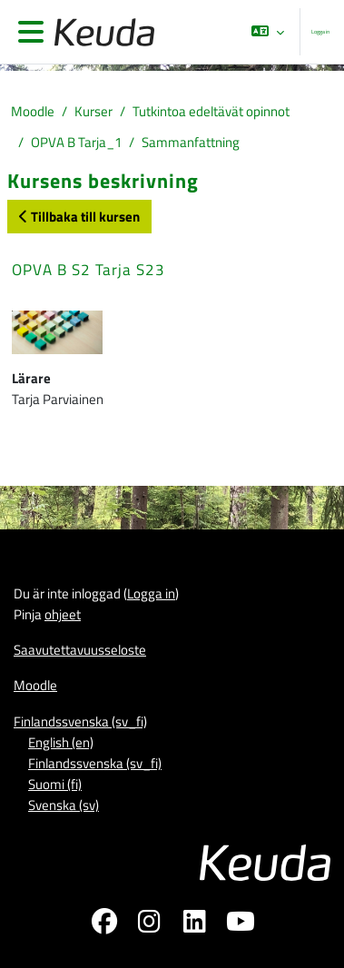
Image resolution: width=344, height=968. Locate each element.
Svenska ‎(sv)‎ (63, 805)
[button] (268, 32)
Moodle (32, 111)
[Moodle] (100, 32)
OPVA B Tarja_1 (76, 142)
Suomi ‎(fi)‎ (55, 784)
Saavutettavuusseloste (80, 649)
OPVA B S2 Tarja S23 (88, 270)
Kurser (93, 111)
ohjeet (62, 614)
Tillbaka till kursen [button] (79, 216)
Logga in (320, 31)
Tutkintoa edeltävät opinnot (211, 111)
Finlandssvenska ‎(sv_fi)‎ (80, 721)
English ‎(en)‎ (60, 742)
